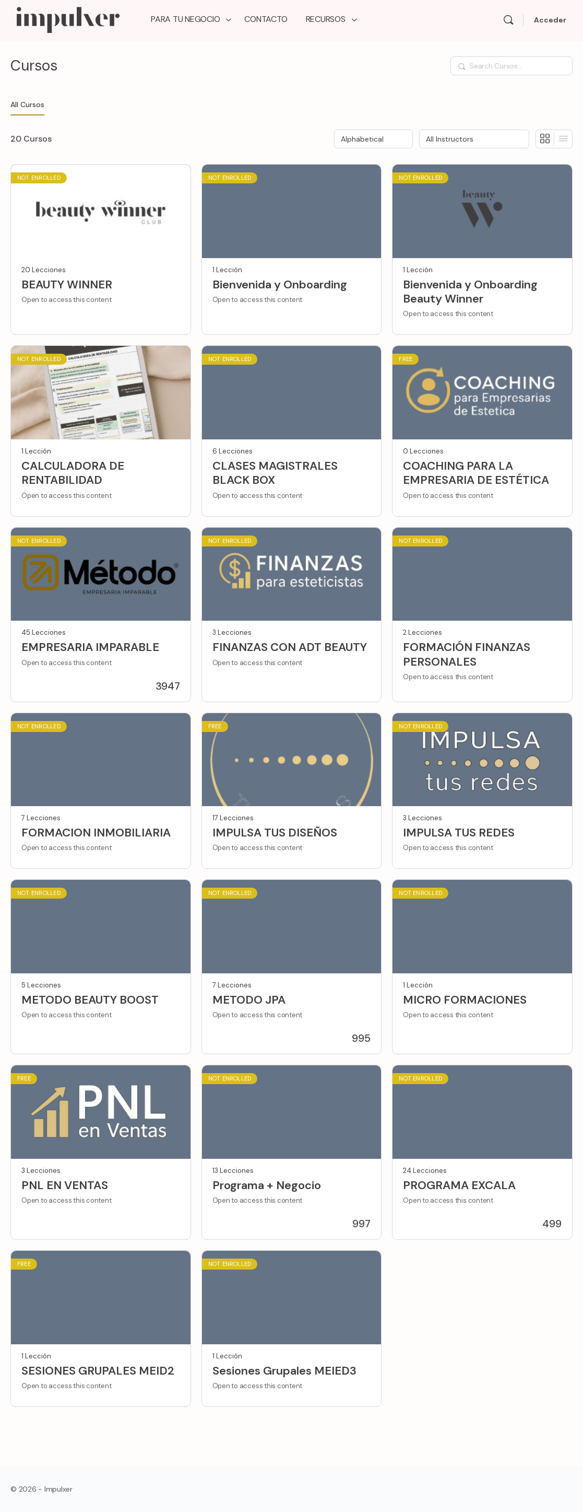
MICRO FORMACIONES (465, 1000)
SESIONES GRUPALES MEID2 (97, 1371)
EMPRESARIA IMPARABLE (90, 647)
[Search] (508, 20)
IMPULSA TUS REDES (459, 832)
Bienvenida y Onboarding (279, 284)
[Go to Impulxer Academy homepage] (67, 18)
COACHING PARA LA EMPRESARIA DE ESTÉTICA (476, 473)
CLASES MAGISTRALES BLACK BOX (275, 473)
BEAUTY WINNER (66, 284)
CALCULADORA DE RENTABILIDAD (72, 473)
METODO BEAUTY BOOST (90, 1000)
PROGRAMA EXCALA (459, 1185)
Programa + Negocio (266, 1185)
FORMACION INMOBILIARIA (96, 832)
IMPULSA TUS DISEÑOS (274, 832)
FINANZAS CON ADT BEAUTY (289, 647)
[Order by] (373, 139)
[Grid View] (545, 139)
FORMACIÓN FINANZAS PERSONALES (466, 654)
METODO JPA (248, 1000)
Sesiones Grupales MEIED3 (284, 1371)
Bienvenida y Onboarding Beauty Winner (470, 291)
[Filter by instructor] (474, 139)
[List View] (563, 139)
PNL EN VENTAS (64, 1185)
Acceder (550, 20)
